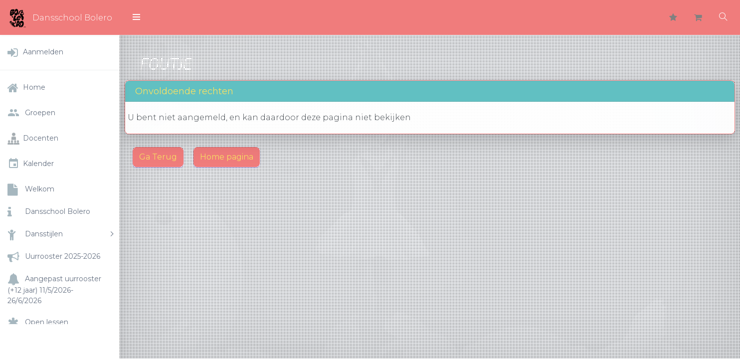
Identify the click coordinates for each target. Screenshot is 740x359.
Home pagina (226, 157)
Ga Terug (158, 157)
